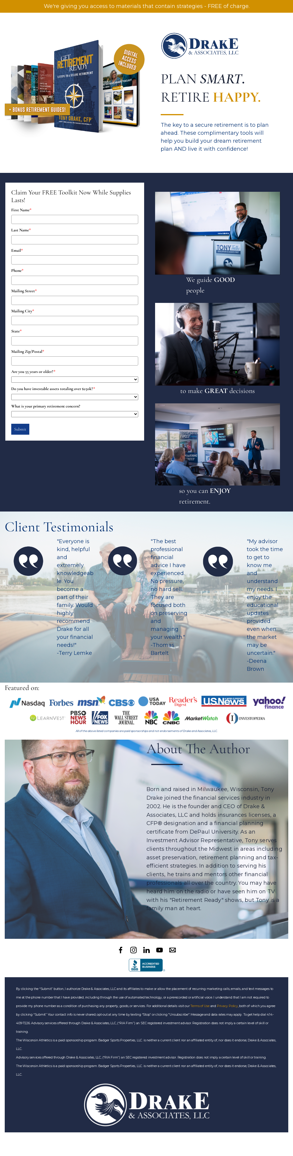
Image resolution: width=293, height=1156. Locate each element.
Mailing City (22, 311)
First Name (21, 209)
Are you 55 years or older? (33, 371)
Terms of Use (199, 1006)
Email (17, 250)
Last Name (21, 230)
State (16, 331)
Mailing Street (24, 290)
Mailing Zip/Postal (27, 351)
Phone (17, 270)
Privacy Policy (227, 1006)
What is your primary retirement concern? (45, 406)
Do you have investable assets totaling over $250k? (53, 388)
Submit (20, 429)
